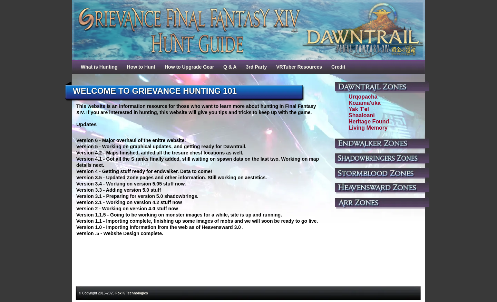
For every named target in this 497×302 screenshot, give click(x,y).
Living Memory (368, 128)
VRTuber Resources (299, 67)
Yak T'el (359, 109)
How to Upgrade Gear (189, 67)
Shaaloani (362, 115)
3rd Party (256, 67)
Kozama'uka (365, 103)
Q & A (229, 67)
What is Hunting (99, 67)
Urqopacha (363, 97)
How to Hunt (141, 67)
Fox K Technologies (131, 293)
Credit (338, 67)
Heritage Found (369, 121)
